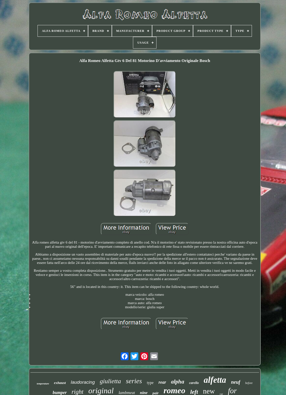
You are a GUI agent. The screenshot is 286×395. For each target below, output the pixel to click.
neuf (235, 382)
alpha (177, 382)
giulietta (110, 381)
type (150, 383)
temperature (43, 383)
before (249, 383)
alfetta (215, 380)
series (134, 381)
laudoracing (83, 382)
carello (194, 383)
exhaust (60, 383)
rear (162, 382)
